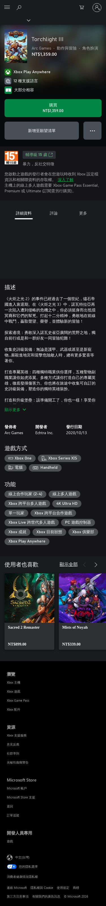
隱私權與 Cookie (42, 887)
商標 (76, 887)
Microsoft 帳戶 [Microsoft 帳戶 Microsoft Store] (17, 788)
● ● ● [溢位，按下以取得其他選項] (92, 130)
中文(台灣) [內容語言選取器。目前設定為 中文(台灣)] (22, 857)
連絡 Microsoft (17, 887)
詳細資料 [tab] (24, 213)
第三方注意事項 (18, 896)
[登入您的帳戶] (97, 7)
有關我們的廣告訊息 (46, 896)
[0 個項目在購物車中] (83, 7)
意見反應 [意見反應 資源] (13, 744)
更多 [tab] (83, 213)
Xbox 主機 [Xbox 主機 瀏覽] (13, 682)
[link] (29, 611)
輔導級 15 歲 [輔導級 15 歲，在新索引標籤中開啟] (39, 155)
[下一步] (95, 565)
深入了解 (65, 179)
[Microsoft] (52, 4)
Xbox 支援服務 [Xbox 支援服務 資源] (17, 735)
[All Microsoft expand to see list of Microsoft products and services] (7, 7)
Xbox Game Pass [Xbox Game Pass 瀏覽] (18, 700)
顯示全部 (69, 564)
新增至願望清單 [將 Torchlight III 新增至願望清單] (42, 130)
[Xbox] (14, 20)
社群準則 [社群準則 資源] (13, 753)
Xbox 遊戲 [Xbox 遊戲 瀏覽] (13, 691)
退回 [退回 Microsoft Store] (10, 806)
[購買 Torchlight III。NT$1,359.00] (53, 108)
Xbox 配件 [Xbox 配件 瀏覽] (13, 709)
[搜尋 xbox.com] (20, 7)
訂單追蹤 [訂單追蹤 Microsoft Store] (13, 815)
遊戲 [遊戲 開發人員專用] (10, 841)
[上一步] (84, 565)
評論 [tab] (54, 213)
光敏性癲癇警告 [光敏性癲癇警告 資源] (18, 762)
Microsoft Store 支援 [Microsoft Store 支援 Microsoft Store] (21, 797)
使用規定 (63, 887)
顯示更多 (15, 409)
